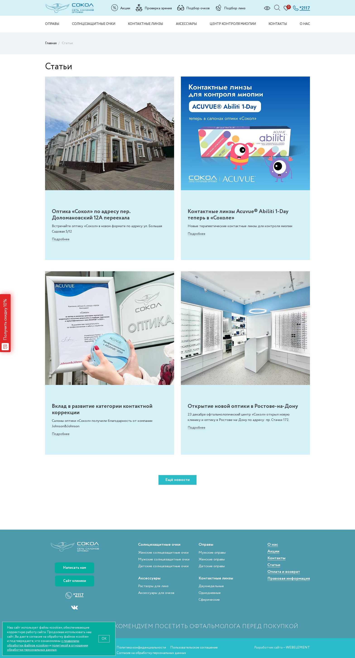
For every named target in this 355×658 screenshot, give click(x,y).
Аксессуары (186, 24)
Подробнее (61, 239)
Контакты (278, 24)
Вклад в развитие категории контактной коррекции (102, 409)
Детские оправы (212, 566)
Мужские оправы (212, 552)
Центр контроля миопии (233, 24)
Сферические (209, 600)
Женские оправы (212, 559)
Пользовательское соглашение (194, 647)
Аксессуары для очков (156, 593)
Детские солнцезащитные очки (163, 566)
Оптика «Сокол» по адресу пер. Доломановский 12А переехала (91, 214)
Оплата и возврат (283, 572)
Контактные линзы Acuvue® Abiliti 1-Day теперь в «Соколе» (238, 214)
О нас (305, 24)
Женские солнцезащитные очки (163, 552)
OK (104, 638)
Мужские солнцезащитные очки (163, 559)
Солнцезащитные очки (93, 24)
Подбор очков (198, 8)
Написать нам (74, 567)
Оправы (52, 24)
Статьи (273, 565)
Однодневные (210, 593)
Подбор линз (234, 8)
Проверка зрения (158, 8)
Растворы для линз (153, 586)
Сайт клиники (74, 581)
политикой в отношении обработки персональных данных (47, 647)
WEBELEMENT (298, 647)
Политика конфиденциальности (141, 647)
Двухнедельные (211, 586)
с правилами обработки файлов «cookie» (43, 643)
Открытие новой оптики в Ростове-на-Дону (243, 406)
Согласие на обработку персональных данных (151, 653)
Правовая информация (288, 578)
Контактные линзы (145, 24)
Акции (125, 8)
